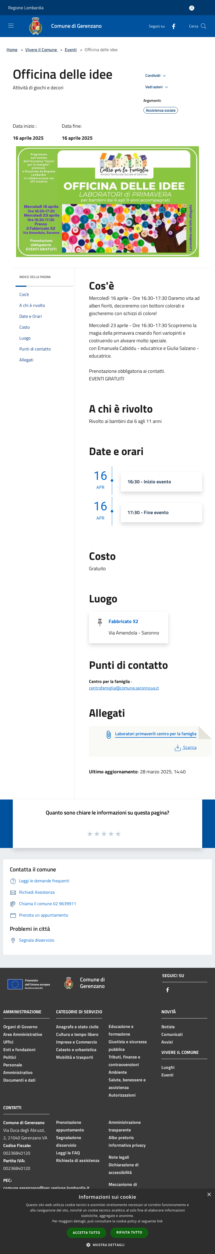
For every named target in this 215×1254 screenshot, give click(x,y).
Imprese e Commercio (76, 1042)
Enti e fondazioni (19, 1049)
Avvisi (167, 1042)
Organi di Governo (20, 1026)
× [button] (209, 1195)
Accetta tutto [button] (86, 1232)
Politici (9, 1057)
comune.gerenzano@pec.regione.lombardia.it (46, 1188)
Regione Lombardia (26, 7)
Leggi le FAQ (68, 1152)
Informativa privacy (127, 1145)
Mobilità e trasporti (74, 1057)
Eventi (71, 49)
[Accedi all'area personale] (191, 8)
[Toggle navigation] (11, 25)
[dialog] (107, 1221)
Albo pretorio (121, 1137)
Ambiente (118, 1072)
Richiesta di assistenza (77, 1160)
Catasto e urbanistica (76, 1049)
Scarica (184, 747)
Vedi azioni (157, 87)
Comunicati (172, 1034)
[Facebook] (171, 26)
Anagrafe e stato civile (77, 1026)
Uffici (8, 1042)
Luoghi (167, 1067)
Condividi (156, 75)
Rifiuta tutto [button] (129, 1232)
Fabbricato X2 (123, 621)
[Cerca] (203, 26)
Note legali (119, 1157)
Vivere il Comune (41, 49)
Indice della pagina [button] (35, 276)
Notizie (168, 1026)
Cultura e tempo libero (77, 1034)
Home (12, 49)
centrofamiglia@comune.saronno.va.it (124, 688)
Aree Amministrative (22, 1034)
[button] (107, 1244)
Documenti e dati (19, 1080)
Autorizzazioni (122, 1095)
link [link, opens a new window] (160, 1221)
